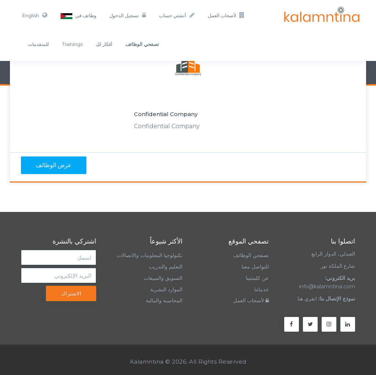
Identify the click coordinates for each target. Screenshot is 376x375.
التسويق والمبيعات (163, 278)
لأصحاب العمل (226, 15)
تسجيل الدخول (127, 15)
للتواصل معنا (255, 266)
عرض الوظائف (54, 165)
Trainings (72, 44)
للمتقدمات (38, 44)
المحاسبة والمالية (164, 300)
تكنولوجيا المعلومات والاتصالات (148, 255)
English (34, 15)
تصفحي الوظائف (251, 255)
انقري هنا (307, 298)
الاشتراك (71, 293)
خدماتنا (261, 289)
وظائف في (78, 15)
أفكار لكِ (104, 44)
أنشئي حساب (177, 15)
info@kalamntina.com (327, 286)
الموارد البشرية (166, 289)
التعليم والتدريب (165, 266)
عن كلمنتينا (257, 278)
